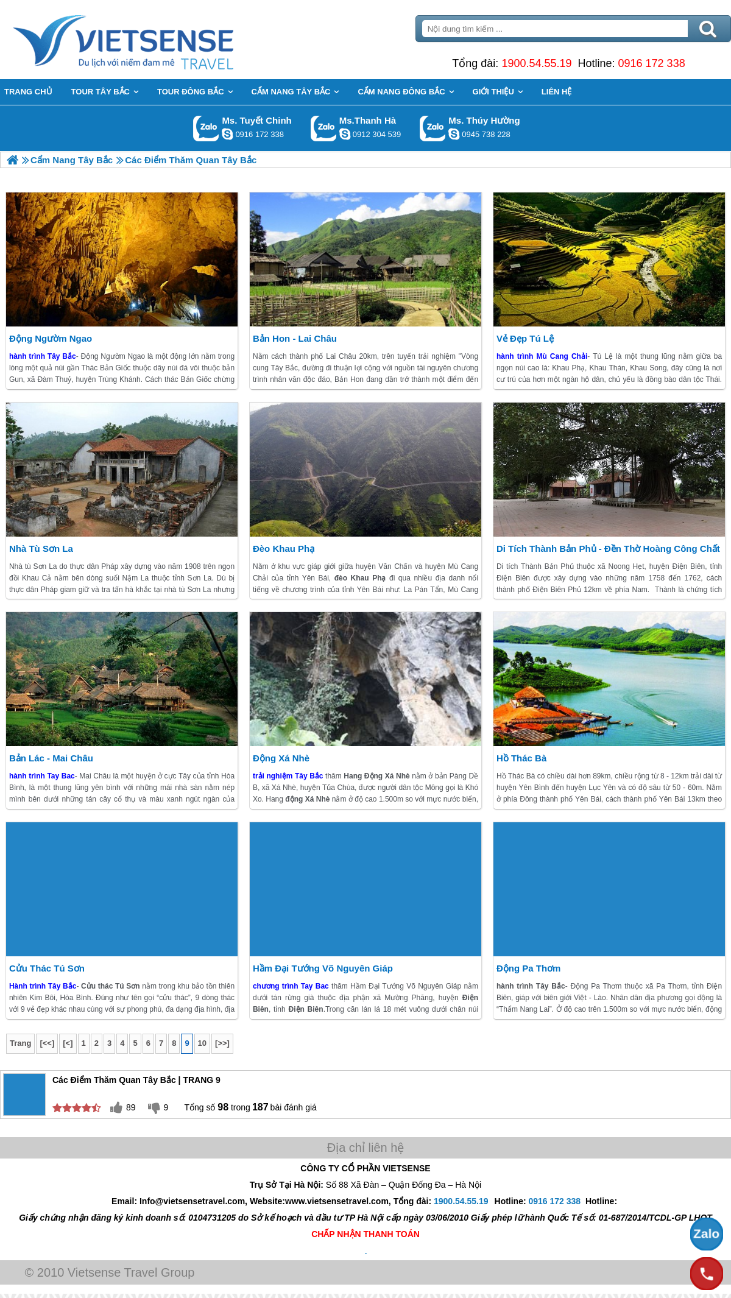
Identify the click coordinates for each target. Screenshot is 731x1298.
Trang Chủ (153, 39)
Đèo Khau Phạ (283, 548)
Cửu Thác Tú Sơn (47, 968)
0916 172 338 (651, 63)
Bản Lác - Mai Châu (51, 758)
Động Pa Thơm (528, 968)
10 (202, 1043)
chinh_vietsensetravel (227, 134)
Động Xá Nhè (281, 758)
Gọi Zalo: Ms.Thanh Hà (323, 128)
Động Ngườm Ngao (50, 338)
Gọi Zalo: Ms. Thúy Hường (433, 128)
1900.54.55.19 (536, 63)
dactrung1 (454, 134)
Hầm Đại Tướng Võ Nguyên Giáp (323, 968)
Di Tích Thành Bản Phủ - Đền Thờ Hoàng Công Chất (608, 548)
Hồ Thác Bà (521, 758)
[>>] (222, 1043)
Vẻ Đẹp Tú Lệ (525, 338)
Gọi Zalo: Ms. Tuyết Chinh (206, 128)
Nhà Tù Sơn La (41, 548)
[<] (67, 1043)
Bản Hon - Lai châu (295, 338)
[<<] (47, 1043)
